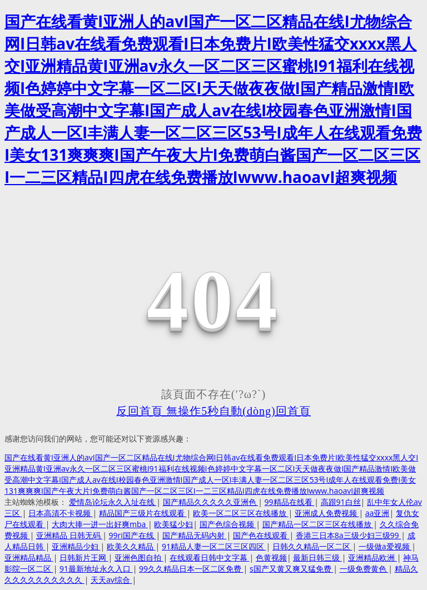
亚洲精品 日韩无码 (69, 535)
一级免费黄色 (364, 568)
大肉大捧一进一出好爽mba (100, 524)
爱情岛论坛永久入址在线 (113, 502)
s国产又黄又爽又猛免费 (291, 568)
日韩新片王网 (83, 557)
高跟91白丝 (341, 502)
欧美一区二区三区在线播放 (241, 513)
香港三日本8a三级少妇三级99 (348, 535)
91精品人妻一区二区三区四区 (214, 546)
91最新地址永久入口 (96, 568)
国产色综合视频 (228, 524)
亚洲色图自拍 (139, 557)
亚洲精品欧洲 (372, 557)
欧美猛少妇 (173, 524)
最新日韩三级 (317, 557)
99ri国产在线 (132, 535)
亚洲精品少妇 (76, 546)
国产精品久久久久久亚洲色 (211, 502)
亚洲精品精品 (28, 557)
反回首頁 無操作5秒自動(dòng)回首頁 (213, 411)
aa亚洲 (377, 513)
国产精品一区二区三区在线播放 (318, 524)
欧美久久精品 (131, 546)
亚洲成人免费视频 (327, 513)
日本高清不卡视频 (60, 513)
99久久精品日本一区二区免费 (191, 568)
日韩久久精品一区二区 (312, 546)
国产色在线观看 (261, 535)
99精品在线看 (290, 502)
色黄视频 (271, 557)
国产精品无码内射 (194, 535)
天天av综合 (111, 579)
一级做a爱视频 (385, 546)
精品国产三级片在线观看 (143, 513)
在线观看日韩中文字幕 (210, 557)
